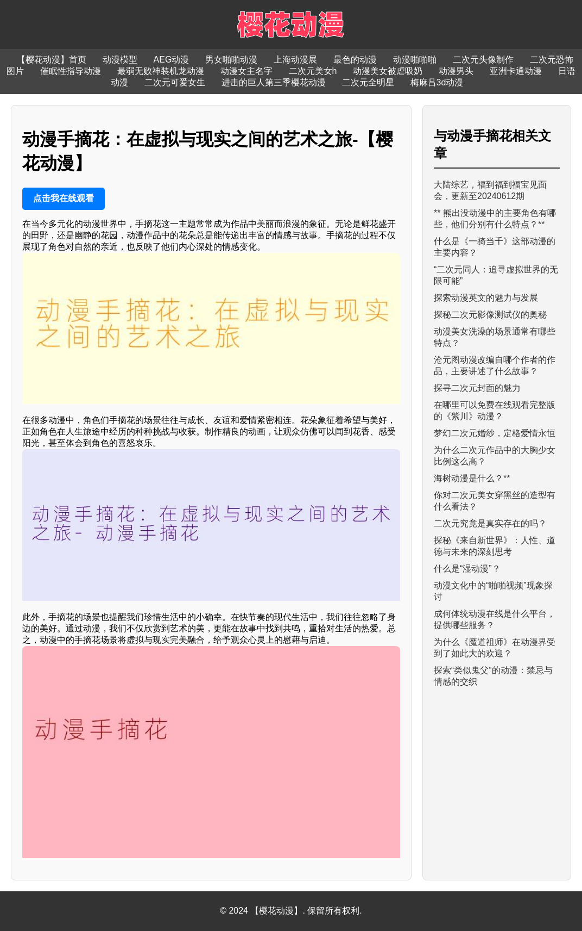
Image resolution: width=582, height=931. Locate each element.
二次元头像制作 (483, 59)
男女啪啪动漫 (231, 59)
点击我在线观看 (63, 198)
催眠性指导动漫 (70, 71)
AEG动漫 (171, 59)
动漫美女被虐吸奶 (387, 71)
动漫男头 (456, 71)
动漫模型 (120, 59)
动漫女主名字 (246, 71)
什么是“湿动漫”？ (467, 568)
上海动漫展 (295, 59)
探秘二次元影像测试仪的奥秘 (490, 314)
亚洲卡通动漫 (516, 71)
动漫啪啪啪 (414, 59)
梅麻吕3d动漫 (437, 82)
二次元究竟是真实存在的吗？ (490, 523)
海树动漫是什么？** (472, 478)
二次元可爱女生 (174, 82)
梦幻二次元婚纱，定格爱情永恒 (494, 433)
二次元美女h (313, 71)
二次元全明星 (368, 82)
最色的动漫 (355, 59)
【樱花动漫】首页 (51, 59)
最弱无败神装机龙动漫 (160, 71)
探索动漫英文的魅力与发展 (486, 297)
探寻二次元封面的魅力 (477, 388)
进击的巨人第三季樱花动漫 (274, 82)
